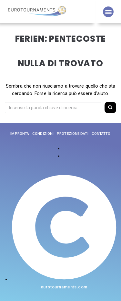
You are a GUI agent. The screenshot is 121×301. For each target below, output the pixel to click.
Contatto (101, 133)
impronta (19, 133)
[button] (108, 12)
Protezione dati (72, 133)
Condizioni (43, 133)
